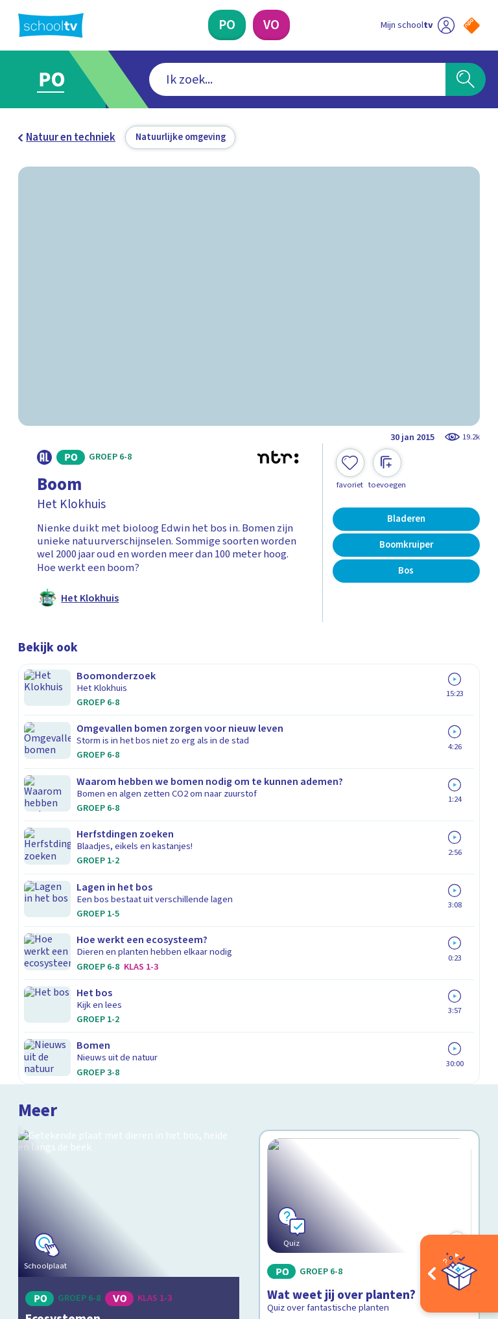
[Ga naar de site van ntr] (461, 1234)
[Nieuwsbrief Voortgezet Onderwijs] (365, 1092)
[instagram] (53, 1199)
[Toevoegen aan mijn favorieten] (350, 469)
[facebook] (24, 1199)
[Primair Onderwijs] (227, 25)
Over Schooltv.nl (65, 1023)
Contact (41, 986)
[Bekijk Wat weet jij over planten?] (369, 771)
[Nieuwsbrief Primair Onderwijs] (364, 1049)
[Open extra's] (459, 1274)
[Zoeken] (465, 80)
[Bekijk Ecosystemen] (129, 771)
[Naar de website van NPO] (471, 25)
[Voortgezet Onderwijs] (271, 25)
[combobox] (229, 80)
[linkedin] (81, 1199)
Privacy (38, 1042)
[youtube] (110, 1199)
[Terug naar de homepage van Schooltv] (51, 25)
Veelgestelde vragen (76, 1005)
